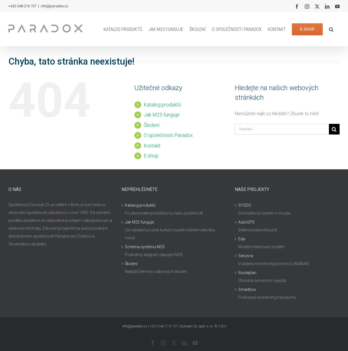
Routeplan (247, 272)
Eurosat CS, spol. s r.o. (197, 326)
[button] (331, 29)
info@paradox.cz (54, 6)
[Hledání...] (282, 129)
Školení (151, 125)
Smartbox (247, 289)
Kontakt (152, 146)
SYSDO (244, 205)
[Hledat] (334, 129)
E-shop (151, 156)
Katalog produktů (162, 105)
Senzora (245, 256)
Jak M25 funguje (162, 115)
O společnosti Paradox (168, 135)
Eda (241, 239)
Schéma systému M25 (145, 247)
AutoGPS (246, 222)
